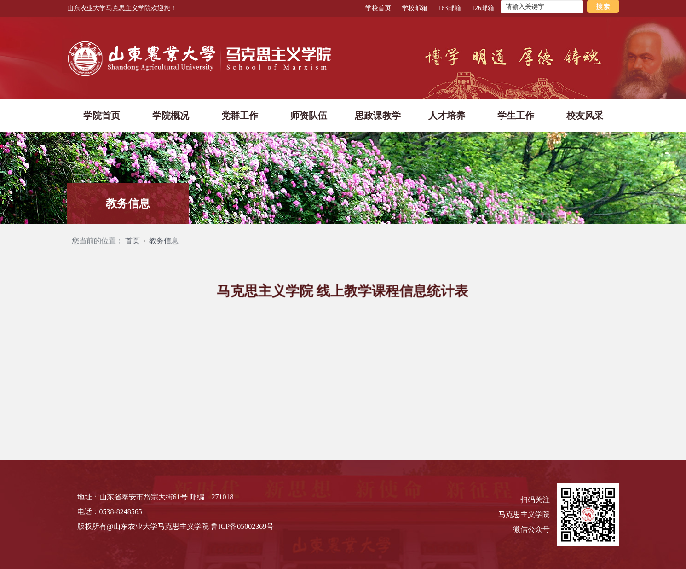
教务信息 (164, 245)
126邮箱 (483, 8)
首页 (132, 245)
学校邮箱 (414, 8)
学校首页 (378, 8)
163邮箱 (449, 8)
